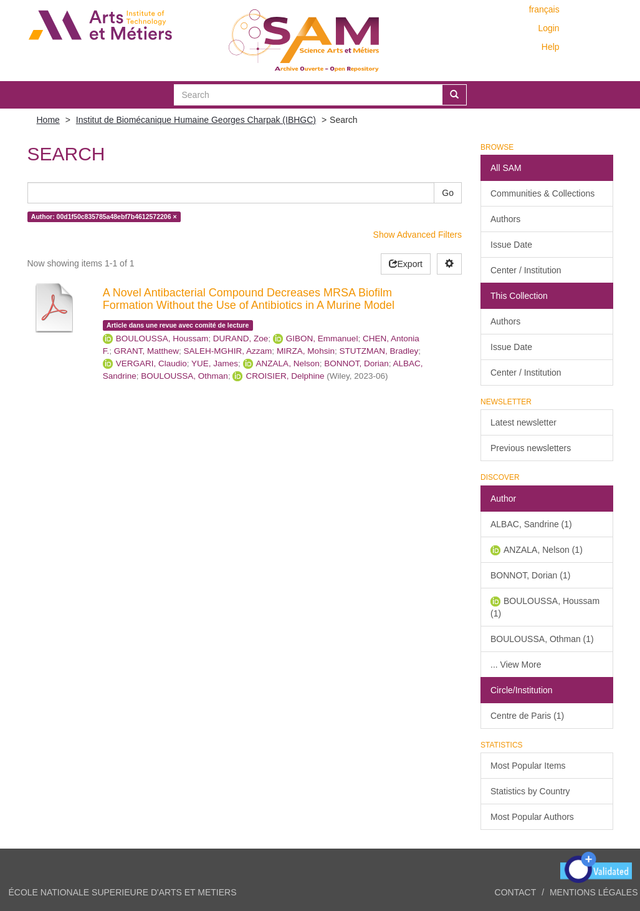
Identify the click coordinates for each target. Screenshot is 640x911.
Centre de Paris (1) (527, 716)
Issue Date (511, 245)
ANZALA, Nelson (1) (543, 550)
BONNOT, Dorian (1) (530, 575)
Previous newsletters (530, 448)
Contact (516, 892)
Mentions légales (594, 892)
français (544, 9)
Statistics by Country (530, 791)
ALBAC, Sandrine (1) (531, 524)
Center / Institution (525, 270)
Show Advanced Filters (417, 235)
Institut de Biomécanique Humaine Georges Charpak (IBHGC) (196, 120)
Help (551, 47)
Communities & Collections (542, 193)
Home (48, 120)
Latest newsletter (523, 422)
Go (448, 193)
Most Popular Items (528, 766)
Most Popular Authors (532, 817)
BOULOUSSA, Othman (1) (542, 639)
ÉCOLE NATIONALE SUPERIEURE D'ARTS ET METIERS (123, 892)
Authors (505, 219)
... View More (515, 665)
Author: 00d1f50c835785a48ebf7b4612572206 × (104, 216)
